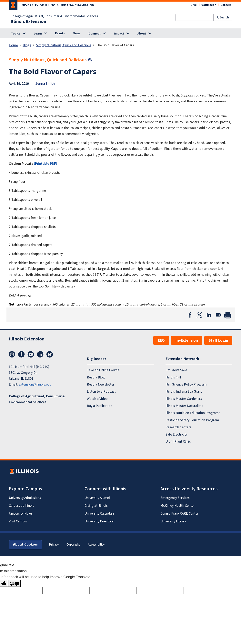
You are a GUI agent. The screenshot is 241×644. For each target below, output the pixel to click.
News (77, 33)
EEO (161, 340)
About (141, 33)
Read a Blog (96, 377)
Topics (15, 33)
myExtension (187, 340)
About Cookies (25, 544)
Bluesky (49, 354)
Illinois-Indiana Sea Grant (184, 391)
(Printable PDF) (45, 163)
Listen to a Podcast (101, 391)
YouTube (30, 354)
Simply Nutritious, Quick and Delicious (63, 45)
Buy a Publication (99, 405)
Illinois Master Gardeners (184, 398)
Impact (119, 33)
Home (13, 45)
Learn (38, 33)
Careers (226, 5)
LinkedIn (40, 354)
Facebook (21, 354)
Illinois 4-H (173, 377)
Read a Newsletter (100, 384)
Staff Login (218, 340)
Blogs (27, 45)
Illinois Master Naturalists (184, 405)
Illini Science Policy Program (186, 384)
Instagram (12, 354)
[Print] (228, 315)
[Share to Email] (218, 315)
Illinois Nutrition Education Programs (193, 412)
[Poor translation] (14, 583)
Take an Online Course (103, 370)
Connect (94, 33)
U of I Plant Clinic (178, 441)
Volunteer (208, 5)
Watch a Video (97, 398)
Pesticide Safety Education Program (192, 420)
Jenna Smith (45, 83)
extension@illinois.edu (35, 384)
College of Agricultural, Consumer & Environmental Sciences (54, 16)
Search (224, 17)
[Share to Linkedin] (209, 315)
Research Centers (178, 427)
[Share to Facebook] (190, 315)
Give (193, 5)
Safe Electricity (176, 434)
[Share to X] (199, 315)
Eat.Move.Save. (177, 370)
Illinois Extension (28, 22)
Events (60, 33)
